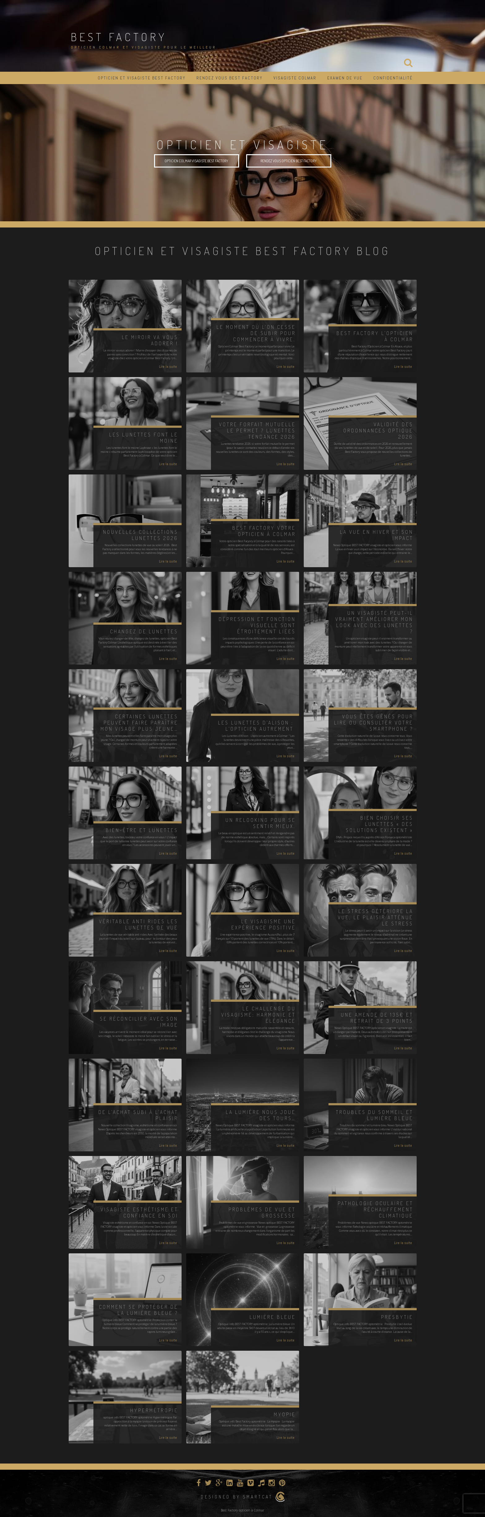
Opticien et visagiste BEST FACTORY (142, 78)
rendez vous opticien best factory (288, 161)
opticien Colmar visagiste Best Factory (196, 161)
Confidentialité (393, 78)
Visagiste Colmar (294, 78)
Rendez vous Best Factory (229, 78)
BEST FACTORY (119, 37)
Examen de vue (345, 78)
